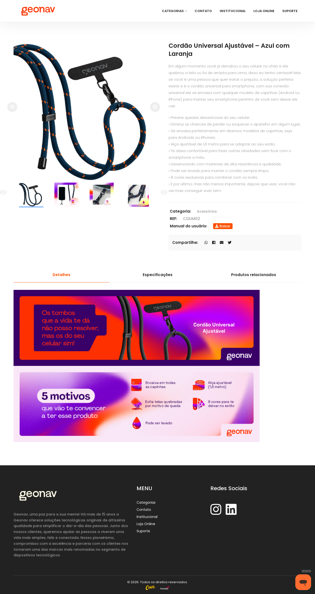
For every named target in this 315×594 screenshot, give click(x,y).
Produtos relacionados (253, 274)
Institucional (233, 11)
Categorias (174, 11)
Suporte (290, 11)
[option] (84, 112)
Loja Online (263, 11)
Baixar (223, 226)
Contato (203, 11)
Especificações (158, 274)
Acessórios (207, 211)
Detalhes (61, 274)
